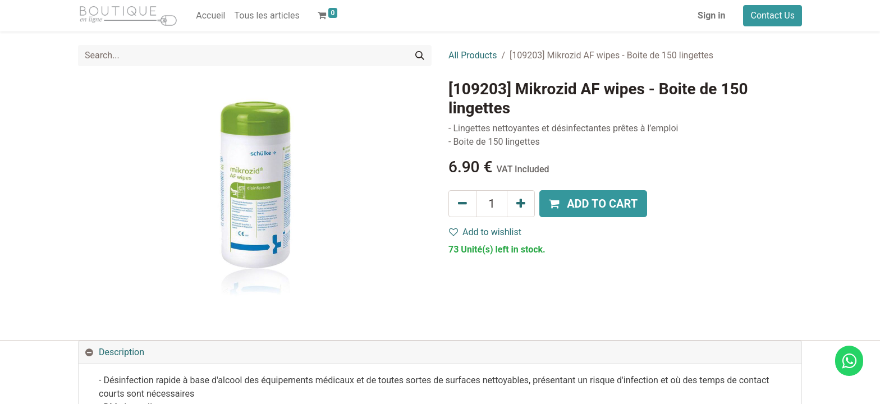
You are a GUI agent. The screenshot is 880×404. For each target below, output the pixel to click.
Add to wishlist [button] (485, 232)
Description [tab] (121, 352)
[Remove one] (462, 203)
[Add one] (521, 203)
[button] (593, 203)
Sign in (711, 15)
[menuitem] (210, 15)
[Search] (420, 55)
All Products (472, 55)
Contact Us (772, 15)
